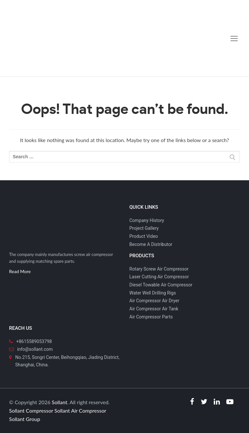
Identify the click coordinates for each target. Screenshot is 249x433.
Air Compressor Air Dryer (154, 300)
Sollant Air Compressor (80, 410)
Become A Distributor (151, 244)
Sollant (59, 402)
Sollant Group (24, 419)
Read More (20, 271)
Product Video (144, 236)
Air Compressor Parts (151, 316)
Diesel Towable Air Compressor (161, 284)
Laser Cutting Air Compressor (159, 276)
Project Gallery (144, 228)
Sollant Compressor (31, 410)
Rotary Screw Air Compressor (159, 269)
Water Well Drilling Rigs (153, 292)
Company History (147, 220)
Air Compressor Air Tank (154, 308)
